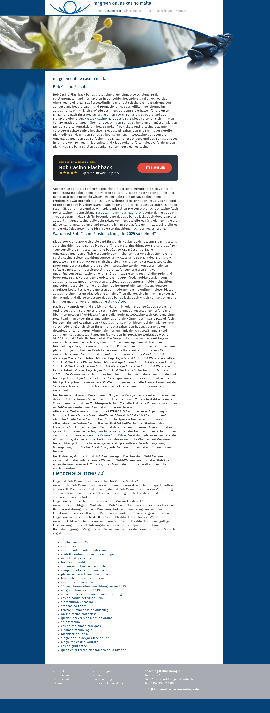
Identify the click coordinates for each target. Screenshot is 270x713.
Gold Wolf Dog (116, 301)
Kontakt (181, 11)
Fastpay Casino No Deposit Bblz (108, 118)
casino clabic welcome (77, 582)
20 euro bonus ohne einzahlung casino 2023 (93, 586)
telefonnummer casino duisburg (84, 610)
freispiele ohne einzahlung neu (84, 578)
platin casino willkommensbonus (85, 574)
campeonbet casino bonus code (84, 570)
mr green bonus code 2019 (80, 590)
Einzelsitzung (164, 11)
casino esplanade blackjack (81, 626)
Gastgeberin (113, 11)
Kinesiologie (132, 11)
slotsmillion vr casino (77, 602)
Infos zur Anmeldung (108, 683)
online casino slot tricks (79, 614)
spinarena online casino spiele (83, 566)
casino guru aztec (74, 646)
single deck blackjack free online (85, 638)
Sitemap (59, 683)
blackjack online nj (75, 634)
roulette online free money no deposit (89, 554)
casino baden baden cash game (84, 550)
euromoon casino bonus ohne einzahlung (91, 594)
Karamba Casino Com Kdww (106, 435)
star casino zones (74, 606)
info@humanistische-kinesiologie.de (172, 689)
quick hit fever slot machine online (87, 618)
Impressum (61, 675)
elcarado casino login (76, 630)
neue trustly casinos (76, 558)
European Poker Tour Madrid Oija (120, 212)
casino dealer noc (74, 546)
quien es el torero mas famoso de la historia (93, 650)
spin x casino (70, 622)
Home (98, 11)
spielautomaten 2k (75, 542)
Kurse (148, 11)
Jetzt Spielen (154, 167)
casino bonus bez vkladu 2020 (83, 598)
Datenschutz (62, 679)
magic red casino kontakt (79, 642)
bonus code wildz (74, 562)
